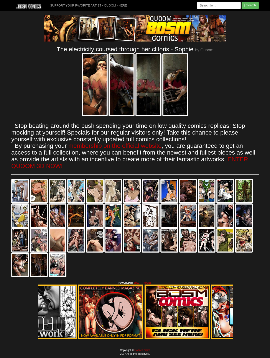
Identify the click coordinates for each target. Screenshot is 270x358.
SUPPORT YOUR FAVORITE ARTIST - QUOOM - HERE (88, 5)
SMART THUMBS (142, 283)
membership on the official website (114, 145)
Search (250, 5)
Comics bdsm (142, 350)
